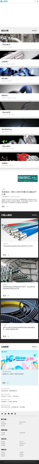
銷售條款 (3, 452)
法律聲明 (21, 452)
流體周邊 (21, 445)
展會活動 (3, 434)
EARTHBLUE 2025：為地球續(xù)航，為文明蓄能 (13, 407)
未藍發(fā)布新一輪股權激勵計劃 (9, 390)
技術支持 (4, 439)
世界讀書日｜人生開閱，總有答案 (9, 401)
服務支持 (4, 449)
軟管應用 (3, 441)
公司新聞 (3, 432)
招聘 (20, 423)
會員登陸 (3, 425)
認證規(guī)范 (22, 443)
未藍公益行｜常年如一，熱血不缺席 (9, 396)
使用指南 (3, 443)
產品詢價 (3, 454)
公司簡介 (3, 422)
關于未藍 (4, 419)
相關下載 (3, 456)
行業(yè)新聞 (22, 432)
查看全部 (34, 30)
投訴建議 (21, 454)
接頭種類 (3, 445)
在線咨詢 (21, 456)
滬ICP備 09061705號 (32, 461)
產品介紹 (21, 441)
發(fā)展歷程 (3, 423)
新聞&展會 (4, 430)
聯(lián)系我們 (23, 422)
